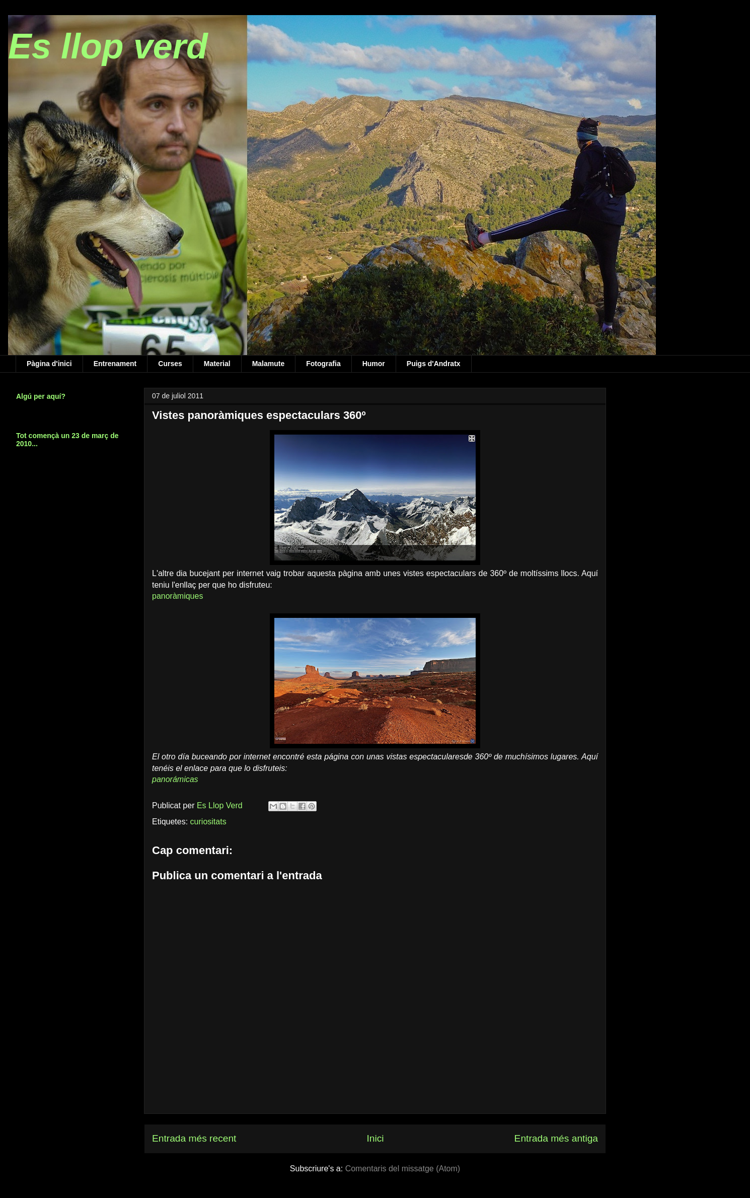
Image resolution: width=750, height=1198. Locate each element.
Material (217, 364)
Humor (373, 364)
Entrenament (115, 364)
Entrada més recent (194, 1138)
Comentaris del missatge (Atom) (403, 1168)
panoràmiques (177, 596)
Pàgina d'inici (49, 364)
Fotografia (323, 364)
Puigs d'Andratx (434, 364)
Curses (170, 364)
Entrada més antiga (556, 1138)
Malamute (268, 364)
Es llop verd (108, 46)
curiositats (208, 821)
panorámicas (175, 779)
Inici (375, 1138)
